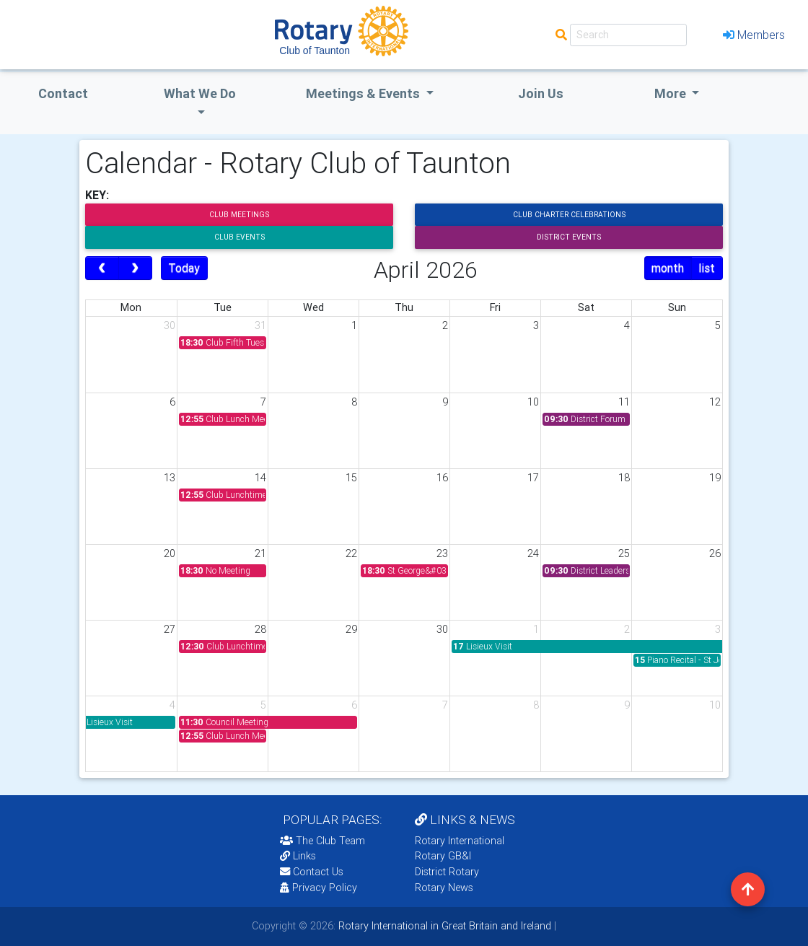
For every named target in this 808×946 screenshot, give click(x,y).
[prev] (102, 268)
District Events (569, 237)
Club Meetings (239, 214)
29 (351, 629)
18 (624, 477)
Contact (63, 93)
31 (260, 325)
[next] (135, 268)
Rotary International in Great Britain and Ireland (443, 925)
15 (351, 477)
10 (533, 401)
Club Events (239, 237)
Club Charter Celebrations (569, 214)
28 (260, 629)
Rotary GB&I (443, 855)
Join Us (540, 93)
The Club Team (322, 840)
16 (442, 477)
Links (298, 855)
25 (624, 553)
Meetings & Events (364, 93)
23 (442, 553)
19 (715, 477)
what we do (200, 93)
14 (260, 477)
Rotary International (459, 840)
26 (715, 553)
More (671, 93)
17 (533, 477)
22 (351, 553)
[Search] (628, 35)
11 (624, 401)
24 (533, 553)
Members (754, 34)
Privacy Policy (318, 887)
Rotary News (444, 887)
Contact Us (311, 871)
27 (169, 629)
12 (715, 401)
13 (169, 477)
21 (260, 553)
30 (169, 325)
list (706, 267)
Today (184, 267)
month (667, 267)
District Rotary (447, 871)
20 (169, 553)
